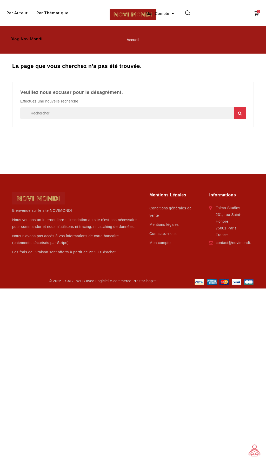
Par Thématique (52, 12)
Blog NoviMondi (26, 38)
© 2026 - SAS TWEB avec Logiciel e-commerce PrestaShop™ (102, 281)
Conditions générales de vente (170, 211)
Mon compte (160, 243)
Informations (222, 195)
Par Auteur (17, 12)
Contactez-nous (163, 234)
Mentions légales (164, 224)
